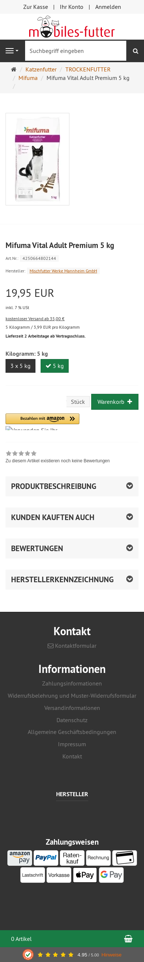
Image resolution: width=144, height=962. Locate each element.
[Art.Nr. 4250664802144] (72, 258)
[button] (42, 421)
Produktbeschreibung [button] (53, 486)
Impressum (72, 744)
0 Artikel (21, 938)
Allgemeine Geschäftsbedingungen (72, 731)
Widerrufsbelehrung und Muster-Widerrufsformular (72, 695)
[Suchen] (135, 51)
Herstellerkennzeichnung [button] (62, 579)
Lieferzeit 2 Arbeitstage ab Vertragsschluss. (46, 336)
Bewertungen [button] (37, 548)
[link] (58, 458)
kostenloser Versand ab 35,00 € (35, 318)
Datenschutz (72, 720)
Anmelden (108, 6)
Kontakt (72, 756)
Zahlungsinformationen (72, 683)
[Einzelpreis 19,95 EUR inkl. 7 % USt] (72, 299)
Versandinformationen (72, 707)
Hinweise (112, 955)
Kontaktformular (72, 645)
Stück (78, 401)
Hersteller (72, 794)
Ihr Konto (71, 6)
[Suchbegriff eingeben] (75, 51)
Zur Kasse (35, 6)
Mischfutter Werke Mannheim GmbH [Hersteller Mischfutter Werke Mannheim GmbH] (63, 271)
